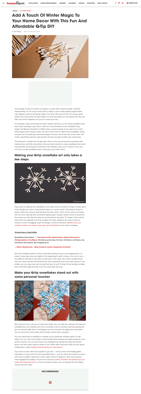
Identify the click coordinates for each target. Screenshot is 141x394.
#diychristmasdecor (72, 237)
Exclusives (33, 3)
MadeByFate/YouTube (79, 201)
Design (81, 3)
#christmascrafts (44, 237)
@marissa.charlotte (26, 232)
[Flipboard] (119, 3)
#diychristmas (57, 237)
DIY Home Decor (25, 11)
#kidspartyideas (21, 240)
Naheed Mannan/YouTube (78, 319)
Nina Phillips (17, 32)
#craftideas (32, 240)
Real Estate (102, 3)
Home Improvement (49, 3)
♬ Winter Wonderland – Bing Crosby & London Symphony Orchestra (42, 247)
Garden (62, 3)
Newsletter (132, 3)
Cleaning (72, 3)
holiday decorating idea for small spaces (46, 347)
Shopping (91, 3)
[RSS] (122, 3)
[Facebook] (115, 3)
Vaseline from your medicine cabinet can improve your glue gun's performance (48, 224)
